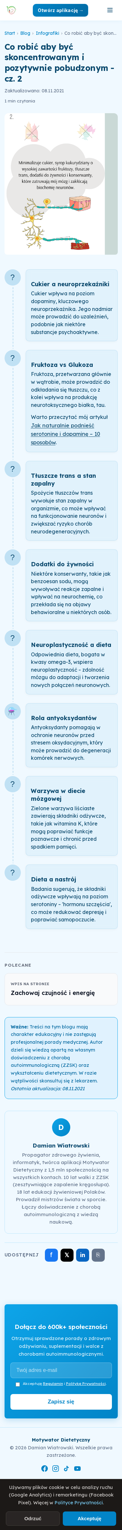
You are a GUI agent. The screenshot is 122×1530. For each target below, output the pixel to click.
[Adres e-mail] (61, 1370)
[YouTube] (77, 1469)
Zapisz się (61, 1402)
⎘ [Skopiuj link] (98, 1255)
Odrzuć (33, 1518)
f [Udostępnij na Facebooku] (51, 1255)
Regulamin (53, 1383)
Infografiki (47, 33)
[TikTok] (66, 1469)
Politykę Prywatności (86, 1383)
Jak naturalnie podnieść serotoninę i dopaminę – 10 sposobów (65, 434)
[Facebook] (44, 1469)
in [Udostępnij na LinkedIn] (82, 1255)
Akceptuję (89, 1518)
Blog (25, 33)
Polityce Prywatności (79, 1503)
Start (10, 33)
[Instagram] (55, 1469)
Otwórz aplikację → (61, 10)
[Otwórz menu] (110, 10)
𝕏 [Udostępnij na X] (66, 1255)
